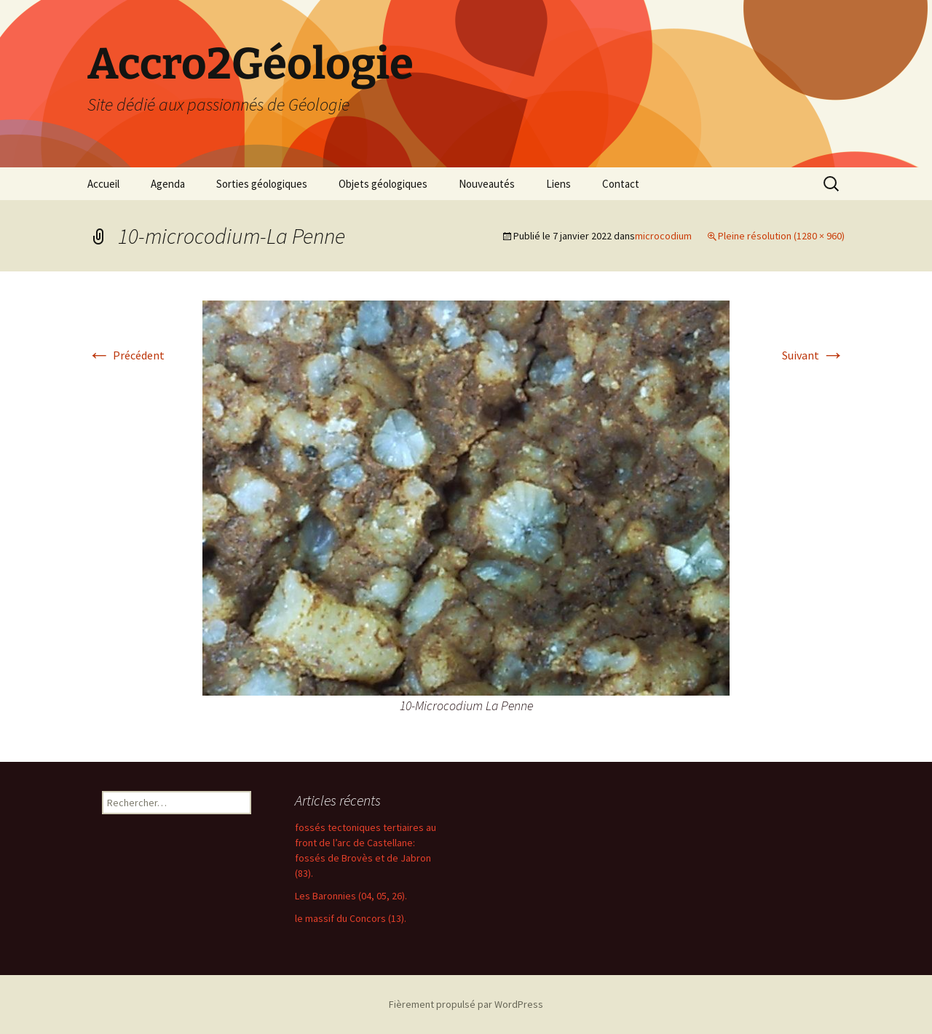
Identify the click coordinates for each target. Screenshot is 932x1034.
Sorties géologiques (261, 184)
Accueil (103, 184)
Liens (558, 184)
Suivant (813, 355)
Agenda (168, 184)
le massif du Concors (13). (350, 918)
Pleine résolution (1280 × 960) (781, 235)
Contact (620, 184)
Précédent (126, 355)
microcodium (663, 235)
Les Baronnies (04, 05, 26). (351, 895)
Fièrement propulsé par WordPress (466, 1004)
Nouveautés (487, 184)
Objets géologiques (383, 184)
